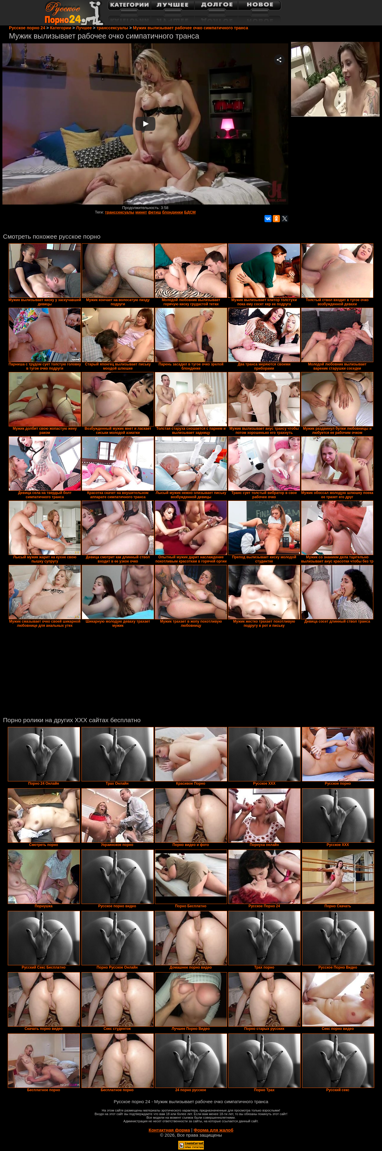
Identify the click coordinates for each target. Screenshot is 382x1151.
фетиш (154, 212)
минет (141, 212)
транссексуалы (119, 212)
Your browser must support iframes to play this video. (145, 124)
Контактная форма (169, 1129)
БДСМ (190, 212)
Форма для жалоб (213, 1129)
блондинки (172, 212)
